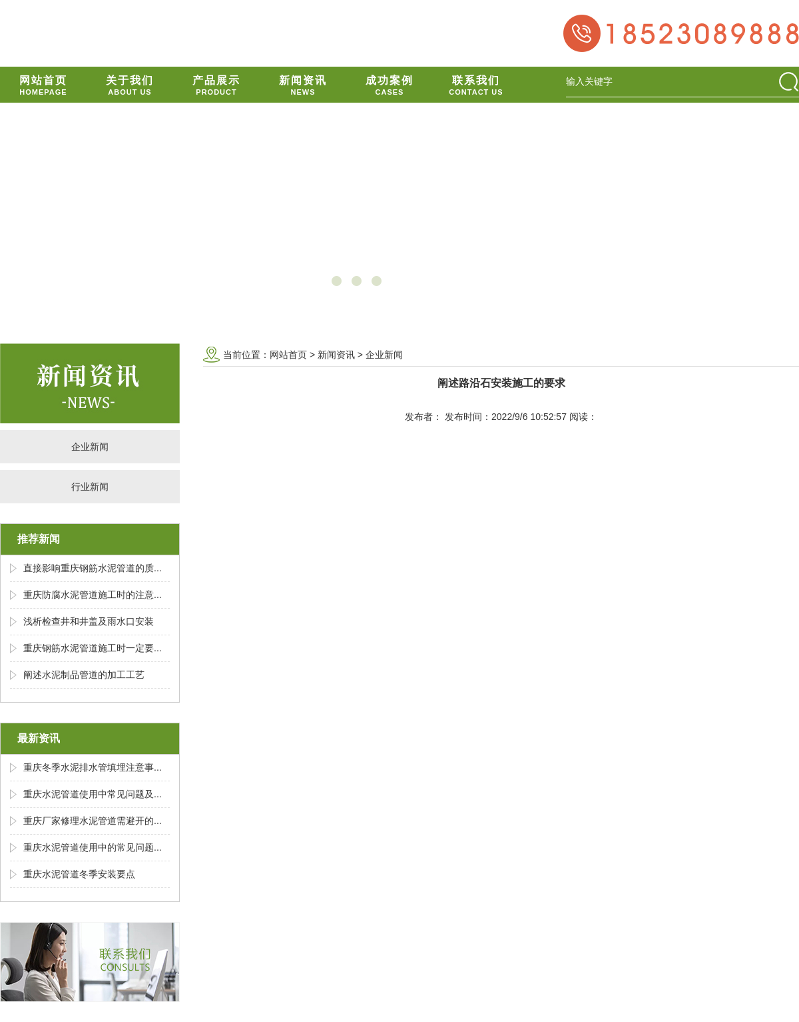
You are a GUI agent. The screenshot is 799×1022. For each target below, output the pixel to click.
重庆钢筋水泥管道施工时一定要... (92, 648)
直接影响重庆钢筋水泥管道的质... (92, 568)
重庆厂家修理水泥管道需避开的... (92, 820)
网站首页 (288, 354)
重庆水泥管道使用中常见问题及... (92, 794)
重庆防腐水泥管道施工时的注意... (92, 594)
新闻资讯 (336, 354)
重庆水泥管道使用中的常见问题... (92, 847)
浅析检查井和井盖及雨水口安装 (88, 621)
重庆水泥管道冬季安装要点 (79, 874)
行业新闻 (90, 486)
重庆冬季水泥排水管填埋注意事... (92, 767)
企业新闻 (90, 446)
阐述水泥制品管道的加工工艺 (83, 674)
